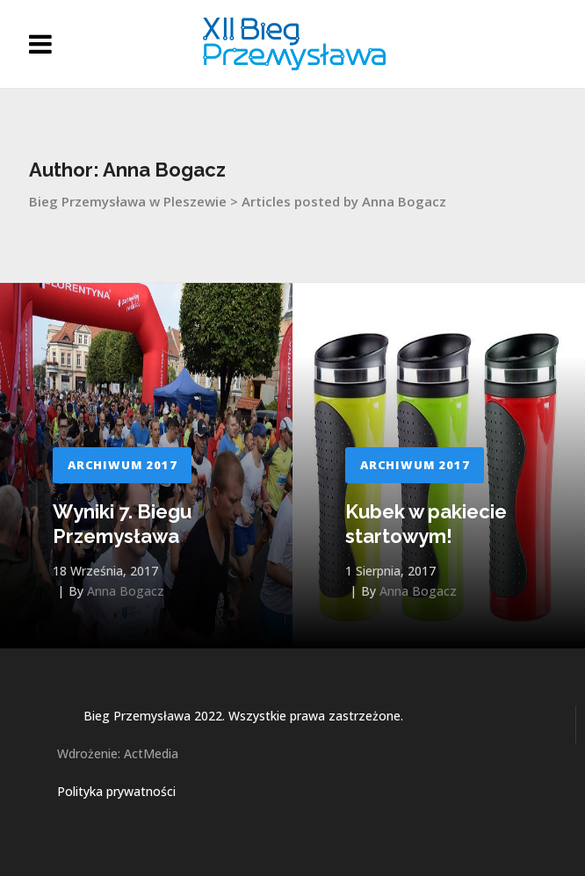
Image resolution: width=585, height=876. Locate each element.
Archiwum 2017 (122, 465)
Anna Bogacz (125, 591)
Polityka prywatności (116, 791)
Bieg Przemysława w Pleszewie (128, 201)
